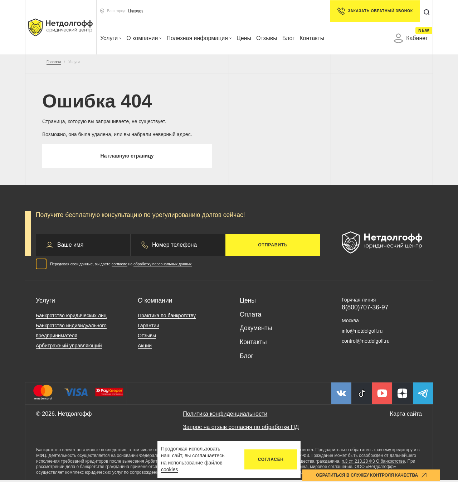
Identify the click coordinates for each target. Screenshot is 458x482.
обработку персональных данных (162, 265)
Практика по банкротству (167, 317)
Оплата (250, 315)
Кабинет (411, 38)
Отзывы (266, 38)
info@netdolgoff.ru (362, 332)
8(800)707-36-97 (365, 309)
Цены (244, 38)
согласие (119, 265)
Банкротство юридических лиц (71, 317)
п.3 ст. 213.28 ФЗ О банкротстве (373, 462)
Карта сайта (406, 415)
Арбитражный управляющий (69, 347)
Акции (145, 347)
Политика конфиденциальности (225, 415)
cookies (169, 469)
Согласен (271, 459)
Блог (288, 38)
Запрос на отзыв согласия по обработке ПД (241, 429)
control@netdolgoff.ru (366, 343)
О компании (143, 38)
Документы (256, 329)
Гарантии (148, 327)
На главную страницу (127, 157)
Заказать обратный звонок (373, 11)
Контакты (311, 38)
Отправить (272, 246)
